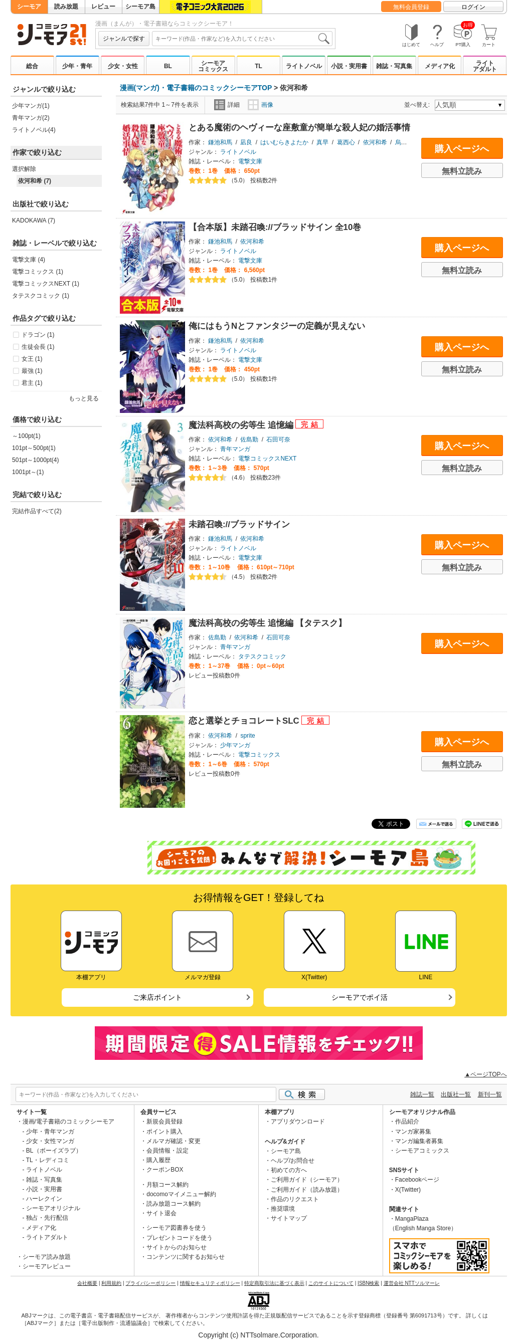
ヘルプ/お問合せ (292, 1160)
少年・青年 (77, 66)
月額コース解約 (167, 1184)
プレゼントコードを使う (179, 1237)
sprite (247, 735)
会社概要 (87, 1283)
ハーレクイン (44, 1198)
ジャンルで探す (124, 38)
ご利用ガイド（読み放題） (307, 1189)
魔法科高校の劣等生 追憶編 (242, 425)
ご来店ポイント (157, 997)
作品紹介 (407, 1121)
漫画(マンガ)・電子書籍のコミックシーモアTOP (196, 88)
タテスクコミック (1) (40, 295)
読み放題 (66, 6)
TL (258, 66)
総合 (32, 66)
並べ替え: (418, 104)
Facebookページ (417, 1179)
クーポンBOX (164, 1169)
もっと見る (84, 398)
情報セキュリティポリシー (210, 1283)
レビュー (103, 6)
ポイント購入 (164, 1131)
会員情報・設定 (167, 1150)
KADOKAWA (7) (33, 220)
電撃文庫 (250, 161)
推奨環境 (283, 1208)
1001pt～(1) (28, 472)
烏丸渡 (404, 142)
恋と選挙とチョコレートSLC (245, 721)
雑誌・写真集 (394, 66)
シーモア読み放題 (47, 1256)
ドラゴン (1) (38, 334)
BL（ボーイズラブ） (54, 1150)
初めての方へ (289, 1170)
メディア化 (440, 66)
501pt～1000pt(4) (35, 460)
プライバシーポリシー (150, 1283)
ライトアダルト (485, 66)
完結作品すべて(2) (37, 511)
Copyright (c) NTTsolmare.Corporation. (258, 1335)
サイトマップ (289, 1218)
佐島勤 (249, 439)
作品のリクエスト (295, 1199)
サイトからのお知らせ (176, 1247)
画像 (260, 104)
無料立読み (462, 171)
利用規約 (111, 1283)
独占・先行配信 (47, 1217)
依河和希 (375, 142)
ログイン (473, 7)
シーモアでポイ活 (359, 997)
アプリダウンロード (298, 1121)
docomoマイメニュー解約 (181, 1194)
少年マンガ (235, 745)
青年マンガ (235, 449)
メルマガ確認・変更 (173, 1141)
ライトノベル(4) (34, 129)
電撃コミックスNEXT (267, 458)
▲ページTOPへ (485, 1074)
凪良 (246, 142)
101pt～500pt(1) (34, 448)
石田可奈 (278, 439)
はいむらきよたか (284, 142)
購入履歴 (158, 1160)
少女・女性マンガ (50, 1141)
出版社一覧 (456, 1094)
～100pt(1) (26, 435)
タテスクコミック (262, 656)
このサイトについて (331, 1283)
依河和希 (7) (34, 180)
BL (168, 66)
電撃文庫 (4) (28, 259)
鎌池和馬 (220, 142)
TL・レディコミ (47, 1160)
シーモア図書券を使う (176, 1227)
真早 (322, 142)
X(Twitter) (408, 1189)
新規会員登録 (164, 1121)
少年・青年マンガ (50, 1131)
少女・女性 (123, 66)
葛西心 (346, 142)
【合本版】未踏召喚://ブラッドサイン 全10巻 (275, 227)
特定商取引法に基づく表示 (274, 1283)
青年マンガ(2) (31, 117)
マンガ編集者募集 (419, 1141)
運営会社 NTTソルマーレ (412, 1283)
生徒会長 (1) (38, 346)
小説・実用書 (349, 66)
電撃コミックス (259, 754)
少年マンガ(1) (31, 105)
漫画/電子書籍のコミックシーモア (68, 1121)
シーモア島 (140, 6)
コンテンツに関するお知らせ (185, 1256)
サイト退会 (161, 1213)
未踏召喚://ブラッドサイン (239, 524)
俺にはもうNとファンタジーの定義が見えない (277, 326)
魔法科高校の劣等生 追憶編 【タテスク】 (268, 623)
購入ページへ (462, 149)
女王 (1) (32, 358)
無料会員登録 (411, 7)
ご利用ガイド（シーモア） (307, 1179)
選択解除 (24, 168)
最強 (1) (32, 370)
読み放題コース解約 (173, 1203)
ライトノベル (304, 66)
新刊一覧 (490, 1094)
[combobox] (242, 38)
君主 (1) (32, 382)
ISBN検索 (368, 1283)
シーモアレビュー (47, 1266)
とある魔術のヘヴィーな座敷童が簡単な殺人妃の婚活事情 (299, 127)
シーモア (29, 6)
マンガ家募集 (413, 1131)
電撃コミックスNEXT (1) (45, 283)
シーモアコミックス (213, 66)
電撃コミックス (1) (37, 271)
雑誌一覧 (422, 1094)
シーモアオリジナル (53, 1208)
